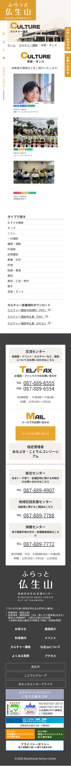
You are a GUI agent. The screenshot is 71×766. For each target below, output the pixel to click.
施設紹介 (50, 629)
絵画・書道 (14, 270)
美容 (10, 275)
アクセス (50, 656)
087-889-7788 (38, 515)
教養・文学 (14, 259)
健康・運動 (14, 244)
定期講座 (12, 254)
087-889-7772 (38, 543)
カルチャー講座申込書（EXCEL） (27, 323)
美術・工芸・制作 (18, 281)
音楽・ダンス (15, 291)
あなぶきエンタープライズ (35, 684)
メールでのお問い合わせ (35, 433)
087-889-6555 (38, 382)
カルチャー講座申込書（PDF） (26, 316)
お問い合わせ (68, 65)
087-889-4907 (38, 490)
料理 (10, 265)
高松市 (35, 667)
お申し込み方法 (68, 39)
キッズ (11, 228)
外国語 (11, 249)
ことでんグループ (35, 675)
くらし (11, 233)
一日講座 (12, 238)
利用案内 (20, 638)
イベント (50, 638)
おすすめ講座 (15, 222)
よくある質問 (20, 656)
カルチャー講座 (21, 647)
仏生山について (50, 647)
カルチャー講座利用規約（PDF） (27, 310)
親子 (10, 286)
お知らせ (20, 629)
